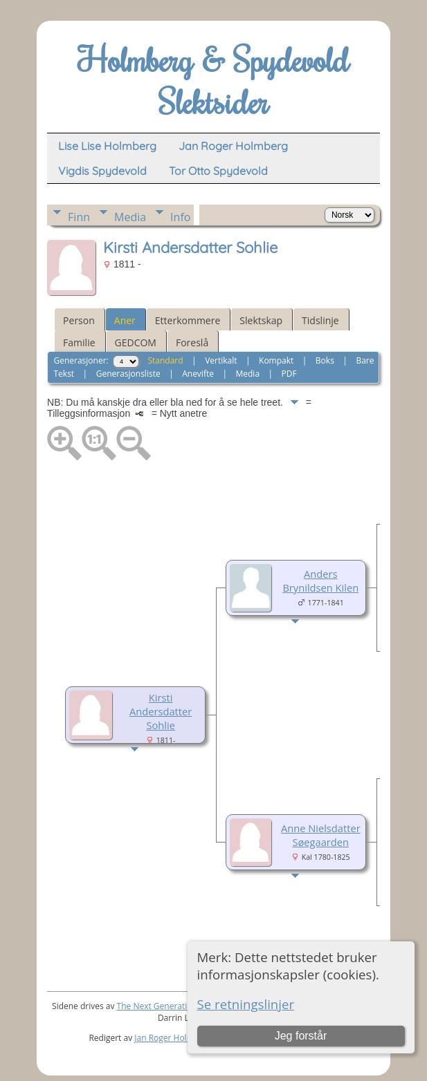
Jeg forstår (301, 1036)
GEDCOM (135, 342)
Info (180, 217)
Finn (79, 217)
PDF (289, 373)
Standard (165, 360)
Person (79, 320)
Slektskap (260, 320)
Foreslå (192, 342)
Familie (79, 342)
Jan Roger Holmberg (173, 1038)
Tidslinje (320, 320)
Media (130, 217)
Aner (125, 320)
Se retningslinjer (246, 1004)
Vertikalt (221, 360)
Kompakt (276, 360)
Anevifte (198, 373)
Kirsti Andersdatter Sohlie (160, 711)
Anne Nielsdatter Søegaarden (321, 835)
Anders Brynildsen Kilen (320, 580)
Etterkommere (188, 320)
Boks (325, 360)
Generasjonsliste (128, 373)
